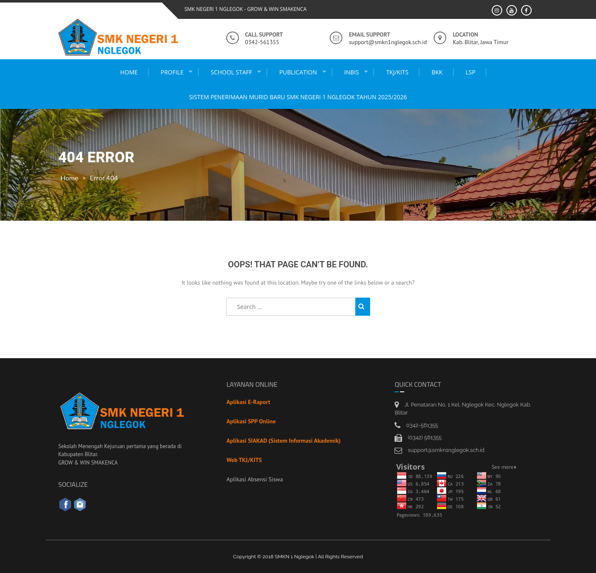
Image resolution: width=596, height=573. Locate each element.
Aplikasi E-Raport (248, 402)
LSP (470, 72)
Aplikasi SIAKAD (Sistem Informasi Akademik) (283, 440)
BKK (437, 72)
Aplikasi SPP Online (250, 421)
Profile (172, 72)
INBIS (351, 72)
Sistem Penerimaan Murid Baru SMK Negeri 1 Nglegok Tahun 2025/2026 (298, 97)
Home (129, 72)
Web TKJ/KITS (244, 460)
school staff (231, 72)
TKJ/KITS (397, 72)
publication (298, 72)
